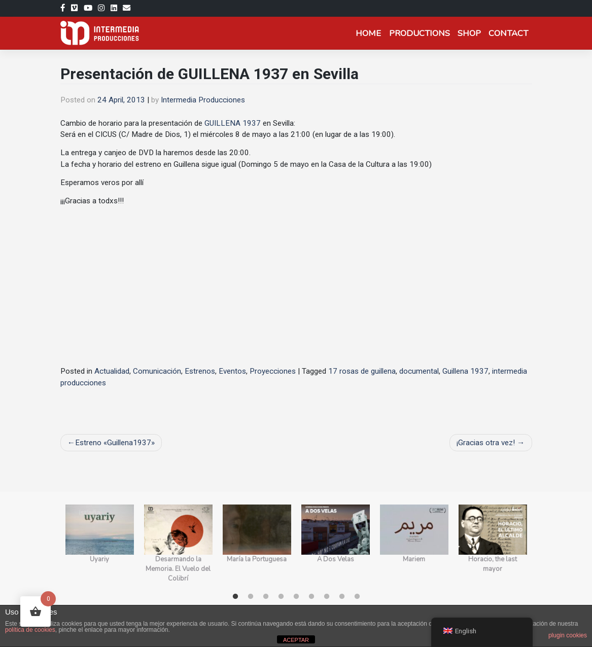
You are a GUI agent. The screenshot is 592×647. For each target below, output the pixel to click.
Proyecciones (273, 371)
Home (368, 33)
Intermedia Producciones (203, 99)
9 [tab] (357, 597)
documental (419, 371)
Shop (469, 33)
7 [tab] (327, 597)
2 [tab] (251, 597)
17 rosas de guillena (362, 371)
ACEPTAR (296, 640)
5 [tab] (296, 597)
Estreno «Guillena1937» (115, 442)
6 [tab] (311, 597)
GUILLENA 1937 (232, 123)
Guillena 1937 (465, 371)
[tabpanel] (99, 544)
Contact (508, 33)
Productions (419, 33)
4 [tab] (281, 597)
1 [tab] (235, 597)
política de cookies (30, 629)
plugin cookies (567, 635)
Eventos (232, 371)
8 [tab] (342, 597)
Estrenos (200, 371)
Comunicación (157, 371)
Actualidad (111, 371)
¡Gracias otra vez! (486, 442)
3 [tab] (266, 597)
